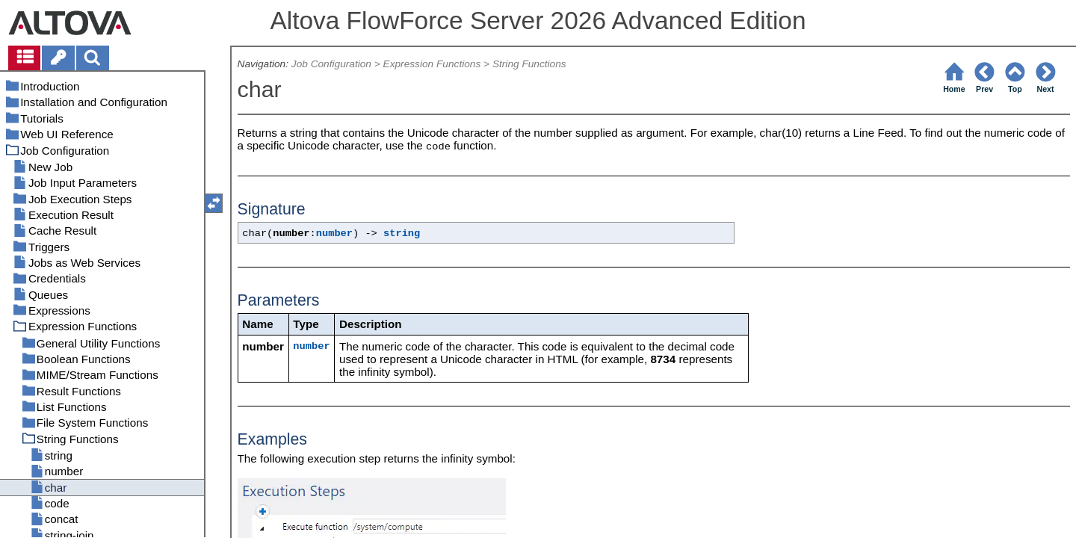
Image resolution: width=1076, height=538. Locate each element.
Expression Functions (432, 63)
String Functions (529, 63)
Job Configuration (331, 63)
